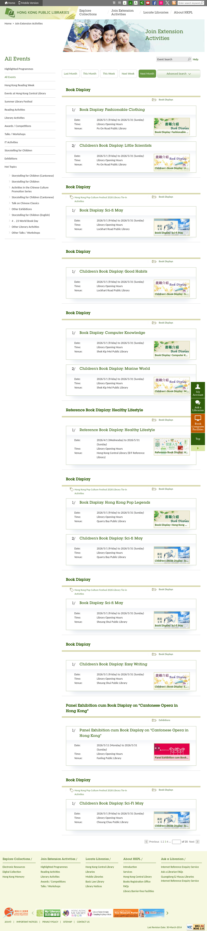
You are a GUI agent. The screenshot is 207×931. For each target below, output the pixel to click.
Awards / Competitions (18, 126)
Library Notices (94, 886)
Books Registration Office (137, 881)
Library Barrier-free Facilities (138, 891)
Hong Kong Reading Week (19, 85)
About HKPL (183, 12)
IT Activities (11, 142)
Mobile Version (30, 3)
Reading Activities (15, 109)
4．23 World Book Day (25, 221)
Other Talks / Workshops (26, 232)
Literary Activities (15, 118)
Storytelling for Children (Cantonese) (33, 175)
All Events (10, 77)
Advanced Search (179, 73)
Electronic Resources (14, 867)
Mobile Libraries (94, 876)
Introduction (130, 867)
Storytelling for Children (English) (31, 215)
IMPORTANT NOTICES (27, 921)
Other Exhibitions (22, 209)
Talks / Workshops (15, 134)
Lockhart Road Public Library (113, 229)
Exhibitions (11, 158)
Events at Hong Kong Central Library (25, 93)
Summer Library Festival (18, 101)
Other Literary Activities (25, 227)
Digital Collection (12, 872)
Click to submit (189, 59)
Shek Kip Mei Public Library (112, 351)
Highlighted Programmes (19, 69)
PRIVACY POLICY (50, 921)
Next (194, 842)
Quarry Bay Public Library (111, 521)
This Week (109, 73)
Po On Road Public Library (112, 128)
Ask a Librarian (198, 409)
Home (11, 3)
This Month (89, 73)
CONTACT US (83, 921)
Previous (151, 842)
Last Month (70, 73)
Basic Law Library (95, 881)
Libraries (90, 872)
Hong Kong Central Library (100, 867)
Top (198, 439)
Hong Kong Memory (13, 876)
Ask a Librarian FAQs (172, 872)
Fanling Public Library (109, 758)
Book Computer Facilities (198, 427)
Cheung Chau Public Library (112, 822)
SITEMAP (67, 921)
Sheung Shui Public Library (112, 622)
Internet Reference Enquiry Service (180, 867)
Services (127, 872)
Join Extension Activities (122, 12)
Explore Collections (88, 12)
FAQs (126, 886)
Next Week (128, 73)
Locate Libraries (155, 12)
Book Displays (166, 99)
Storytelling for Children (18, 150)
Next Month (147, 73)
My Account (198, 393)
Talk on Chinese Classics (25, 203)
